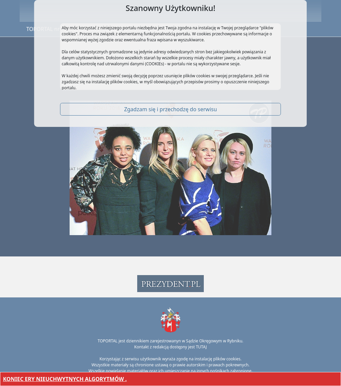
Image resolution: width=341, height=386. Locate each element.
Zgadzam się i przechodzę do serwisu (170, 109)
